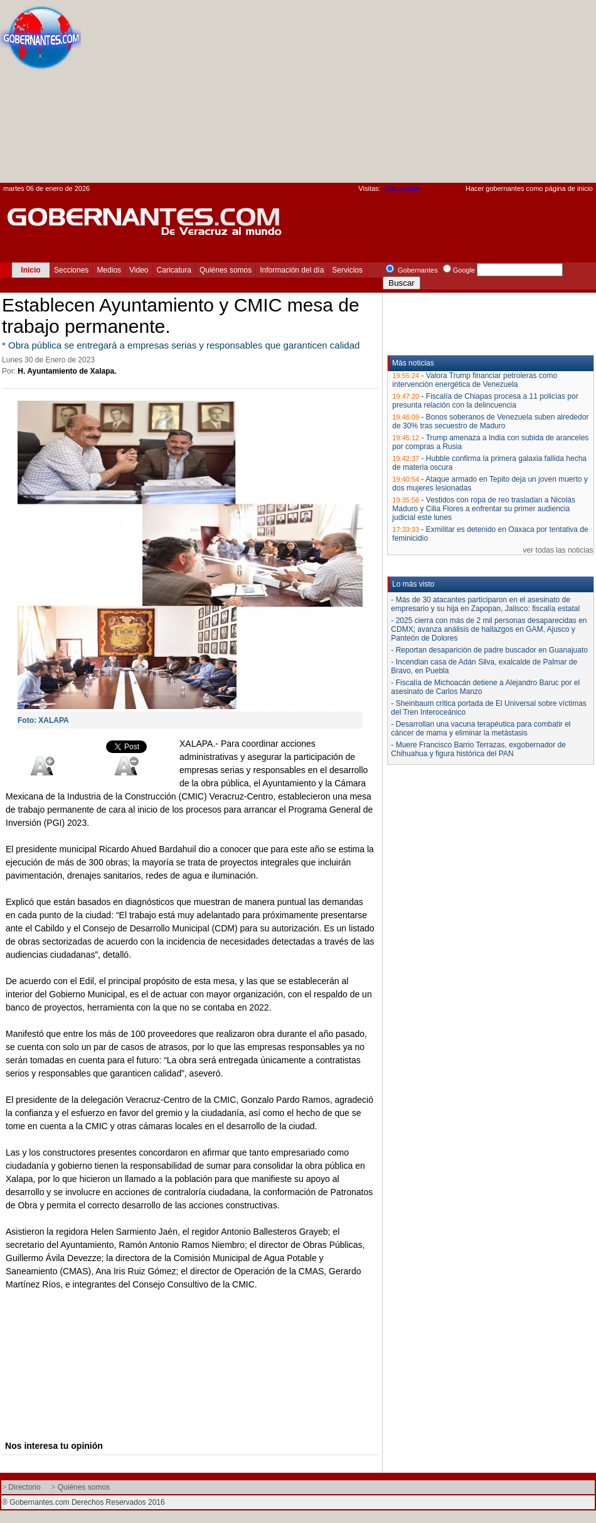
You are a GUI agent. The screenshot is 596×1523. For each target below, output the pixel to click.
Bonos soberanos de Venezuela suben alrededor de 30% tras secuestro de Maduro (490, 421)
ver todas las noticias (558, 550)
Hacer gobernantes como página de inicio (529, 188)
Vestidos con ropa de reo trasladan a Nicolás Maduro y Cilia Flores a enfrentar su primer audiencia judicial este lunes (483, 509)
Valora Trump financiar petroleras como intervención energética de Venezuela (474, 380)
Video (138, 270)
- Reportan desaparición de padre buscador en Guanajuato (489, 650)
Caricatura (174, 270)
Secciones (71, 270)
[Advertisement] (424, 95)
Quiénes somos (226, 270)
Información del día (292, 270)
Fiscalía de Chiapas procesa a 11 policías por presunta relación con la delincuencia (485, 400)
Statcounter (402, 188)
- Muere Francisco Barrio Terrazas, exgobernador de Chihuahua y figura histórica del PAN (478, 749)
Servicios (347, 270)
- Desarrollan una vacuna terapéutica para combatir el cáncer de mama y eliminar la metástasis (480, 728)
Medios (109, 270)
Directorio (24, 1487)
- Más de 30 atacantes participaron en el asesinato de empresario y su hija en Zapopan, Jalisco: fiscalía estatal (485, 604)
